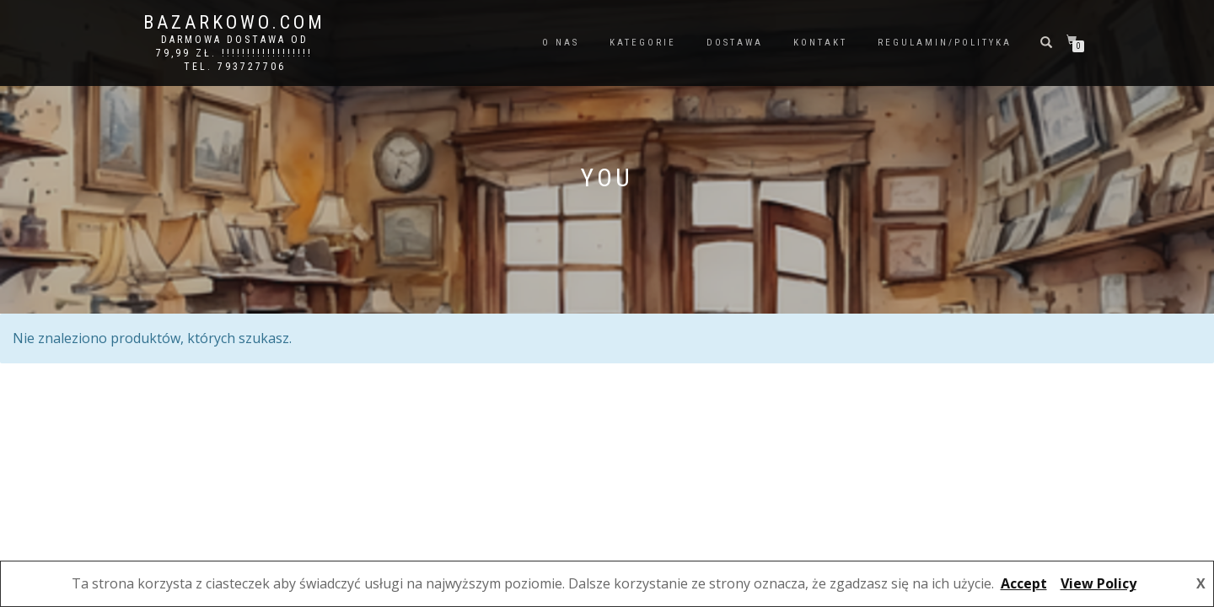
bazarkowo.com (234, 23)
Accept (1024, 583)
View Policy (1098, 583)
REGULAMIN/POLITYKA (945, 42)
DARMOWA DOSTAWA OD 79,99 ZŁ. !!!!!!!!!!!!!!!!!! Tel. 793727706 (234, 53)
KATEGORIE (643, 42)
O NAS (560, 42)
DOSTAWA (734, 42)
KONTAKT (820, 42)
